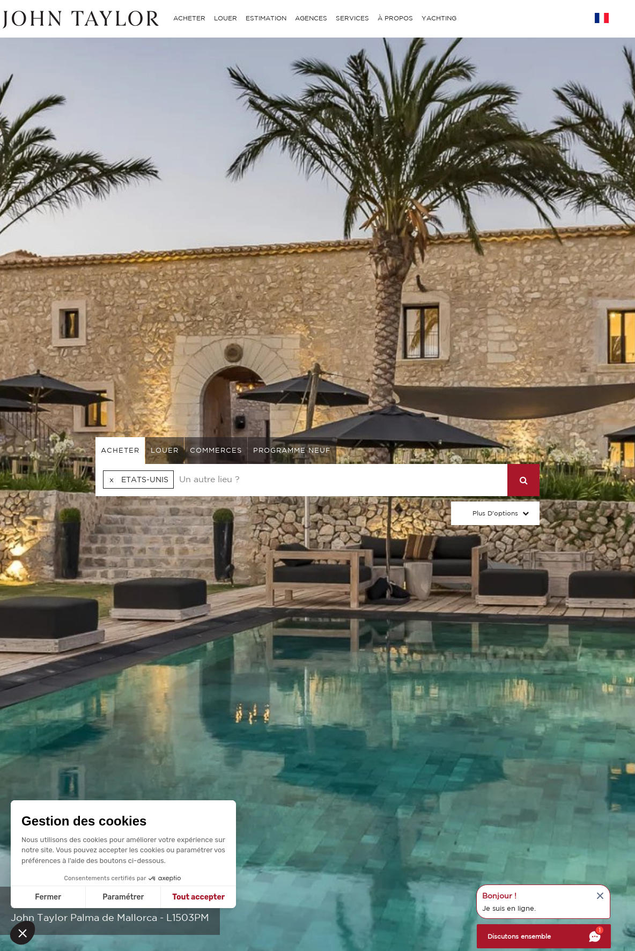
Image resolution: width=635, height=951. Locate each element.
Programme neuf (292, 450)
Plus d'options (495, 513)
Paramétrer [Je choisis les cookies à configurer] (123, 897)
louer (165, 450)
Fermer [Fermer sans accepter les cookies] (48, 897)
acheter (120, 450)
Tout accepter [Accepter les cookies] (198, 897)
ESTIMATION (266, 17)
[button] (22, 933)
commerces (216, 450)
